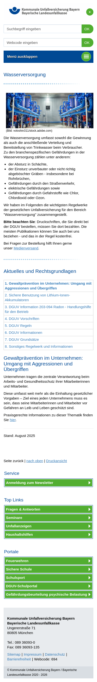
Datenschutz (55, 654)
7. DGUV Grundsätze (22, 339)
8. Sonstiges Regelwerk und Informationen (39, 346)
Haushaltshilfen (19, 534)
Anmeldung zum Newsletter (29, 483)
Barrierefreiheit (19, 659)
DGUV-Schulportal (21, 586)
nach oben (34, 461)
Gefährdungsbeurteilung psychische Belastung (46, 594)
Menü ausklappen (49, 56)
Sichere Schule (19, 569)
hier (13, 420)
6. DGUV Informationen (23, 332)
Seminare (14, 518)
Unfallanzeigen (18, 526)
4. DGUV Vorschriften (22, 319)
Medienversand (26, 248)
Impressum (33, 654)
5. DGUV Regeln (18, 325)
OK (87, 29)
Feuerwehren (17, 561)
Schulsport (15, 578)
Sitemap (13, 654)
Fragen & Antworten (23, 509)
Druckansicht (56, 461)
